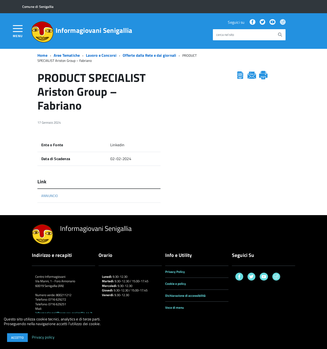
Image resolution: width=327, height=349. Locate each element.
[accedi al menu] (18, 30)
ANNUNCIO (49, 195)
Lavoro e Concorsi (101, 55)
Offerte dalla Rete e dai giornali (149, 55)
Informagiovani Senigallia (94, 30)
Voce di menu (174, 307)
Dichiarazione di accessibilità (185, 295)
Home (42, 55)
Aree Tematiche (67, 55)
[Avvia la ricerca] (280, 34)
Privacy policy (43, 337)
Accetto (17, 337)
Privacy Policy (175, 271)
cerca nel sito (225, 35)
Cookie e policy (175, 283)
